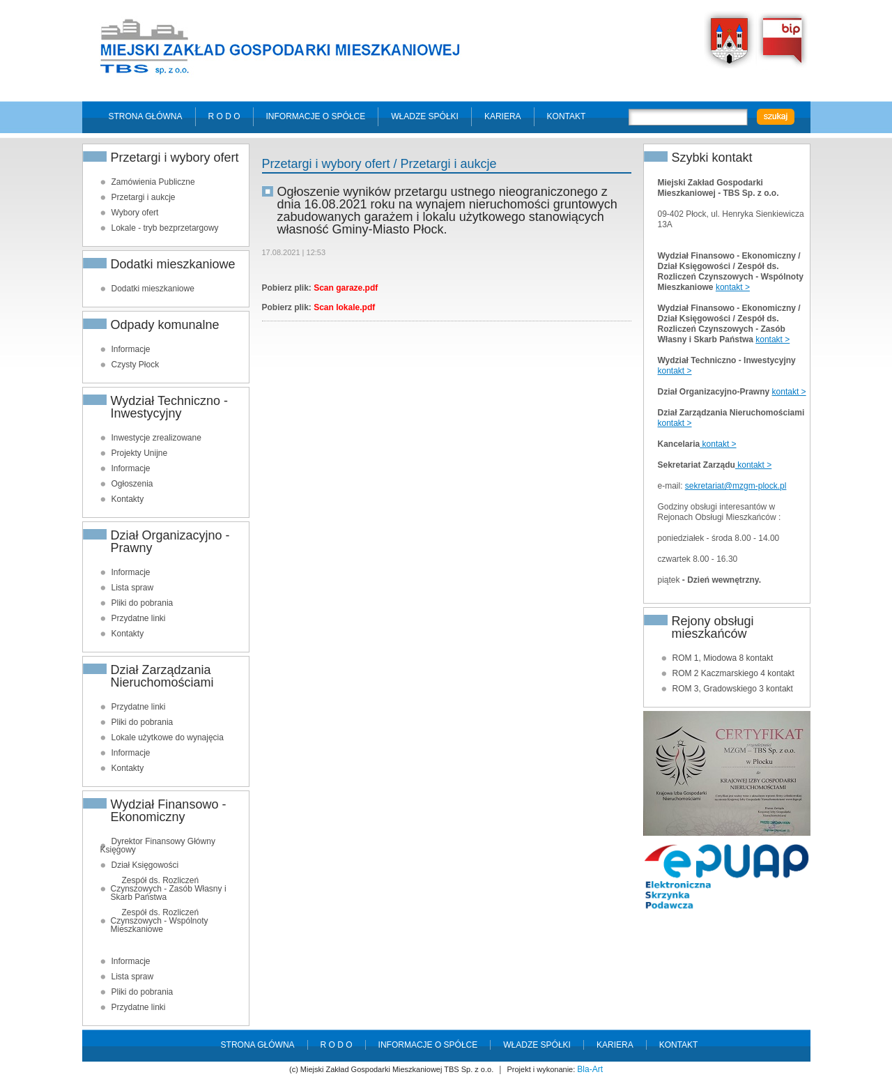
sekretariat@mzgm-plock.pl (736, 486)
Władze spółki (425, 116)
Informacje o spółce (316, 116)
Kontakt (566, 116)
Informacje (131, 349)
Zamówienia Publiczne (153, 182)
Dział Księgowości (145, 865)
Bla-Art (590, 1069)
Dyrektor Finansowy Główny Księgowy (157, 845)
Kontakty (128, 499)
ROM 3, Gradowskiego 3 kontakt (732, 689)
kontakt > (733, 287)
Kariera (502, 116)
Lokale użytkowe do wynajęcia (168, 737)
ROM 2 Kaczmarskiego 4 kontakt (733, 673)
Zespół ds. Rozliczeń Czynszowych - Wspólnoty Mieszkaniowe (159, 921)
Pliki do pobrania (143, 603)
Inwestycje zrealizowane (156, 438)
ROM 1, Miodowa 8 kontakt (723, 658)
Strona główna (146, 116)
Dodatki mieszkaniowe (153, 288)
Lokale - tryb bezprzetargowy (165, 228)
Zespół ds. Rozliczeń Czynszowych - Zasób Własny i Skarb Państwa (168, 888)
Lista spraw (133, 587)
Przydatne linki (139, 618)
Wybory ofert (135, 212)
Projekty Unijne (140, 453)
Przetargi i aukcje (144, 197)
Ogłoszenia (132, 484)
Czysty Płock (136, 364)
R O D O (224, 116)
